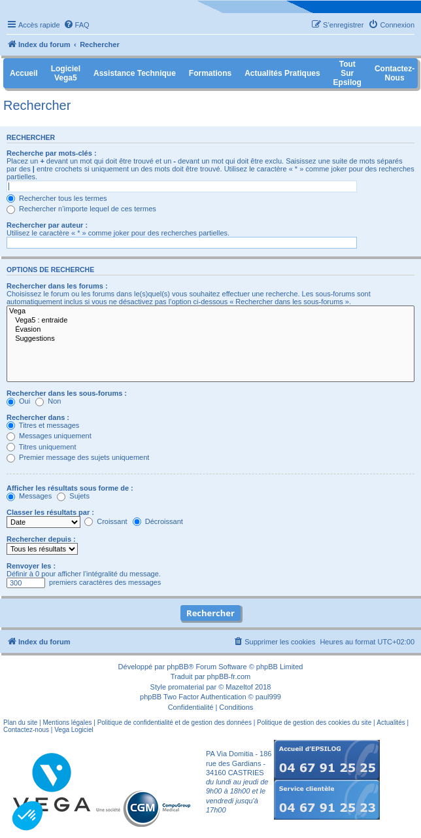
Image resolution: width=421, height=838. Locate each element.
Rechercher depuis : (41, 539)
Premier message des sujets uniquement (78, 457)
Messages (29, 496)
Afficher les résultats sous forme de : (70, 488)
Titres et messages (43, 425)
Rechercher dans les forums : (57, 286)
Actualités (391, 722)
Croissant (105, 521)
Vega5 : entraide (210, 320)
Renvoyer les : (31, 566)
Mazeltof (239, 687)
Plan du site (20, 722)
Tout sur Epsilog (347, 73)
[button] (27, 815)
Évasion (210, 329)
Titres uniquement (41, 447)
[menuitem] (76, 25)
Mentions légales (67, 722)
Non (48, 401)
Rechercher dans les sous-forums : (67, 393)
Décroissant (158, 521)
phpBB (177, 667)
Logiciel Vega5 (65, 73)
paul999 (268, 697)
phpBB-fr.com (229, 676)
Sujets (73, 496)
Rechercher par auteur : (47, 225)
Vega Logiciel (73, 729)
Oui (18, 401)
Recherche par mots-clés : (52, 153)
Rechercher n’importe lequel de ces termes (81, 209)
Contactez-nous (26, 729)
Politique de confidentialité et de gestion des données (174, 722)
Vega (210, 311)
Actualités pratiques (282, 73)
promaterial (186, 687)
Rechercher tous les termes (57, 198)
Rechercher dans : (38, 417)
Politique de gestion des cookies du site (314, 722)
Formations (210, 73)
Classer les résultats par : (50, 512)
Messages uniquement (49, 436)
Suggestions (210, 338)
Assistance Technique (134, 73)
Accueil (24, 73)
